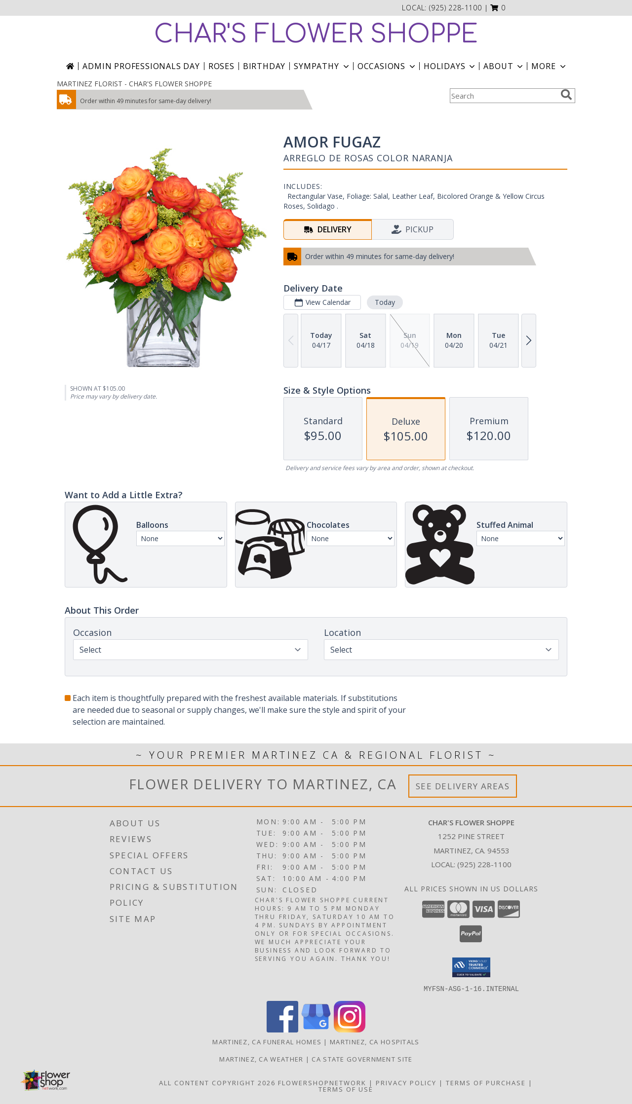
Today (385, 302)
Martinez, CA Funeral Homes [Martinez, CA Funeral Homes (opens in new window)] (266, 1041)
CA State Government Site (362, 1058)
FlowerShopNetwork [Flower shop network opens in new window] (322, 1082)
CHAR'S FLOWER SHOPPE (316, 34)
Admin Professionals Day (140, 66)
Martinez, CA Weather (261, 1058)
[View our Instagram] (349, 1029)
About (504, 66)
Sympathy (322, 66)
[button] (498, 7)
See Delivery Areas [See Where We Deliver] (463, 786)
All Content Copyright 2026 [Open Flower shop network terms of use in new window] (217, 1082)
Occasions (387, 66)
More (549, 66)
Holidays (450, 66)
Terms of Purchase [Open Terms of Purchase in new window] (486, 1082)
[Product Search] (503, 96)
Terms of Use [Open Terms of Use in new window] (345, 1088)
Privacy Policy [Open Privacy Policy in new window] (406, 1082)
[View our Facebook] (282, 1029)
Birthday (264, 66)
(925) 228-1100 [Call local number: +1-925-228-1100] (455, 7)
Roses (221, 66)
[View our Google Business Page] (316, 1029)
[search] (566, 95)
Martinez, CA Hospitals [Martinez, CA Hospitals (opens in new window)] (375, 1041)
